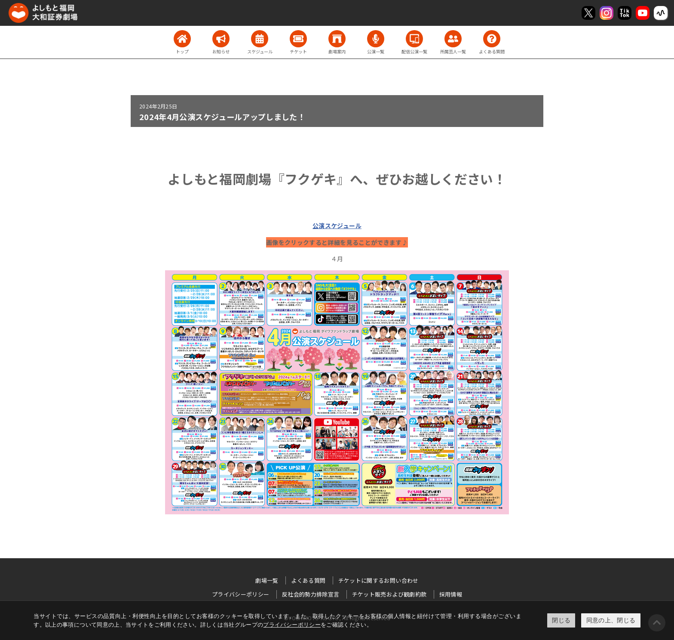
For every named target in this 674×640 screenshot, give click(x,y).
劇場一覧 (266, 580)
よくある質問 (308, 580)
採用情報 (450, 594)
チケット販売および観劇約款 (389, 594)
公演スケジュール (337, 225)
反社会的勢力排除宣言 (311, 594)
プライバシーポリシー (292, 624)
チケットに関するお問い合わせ (378, 580)
